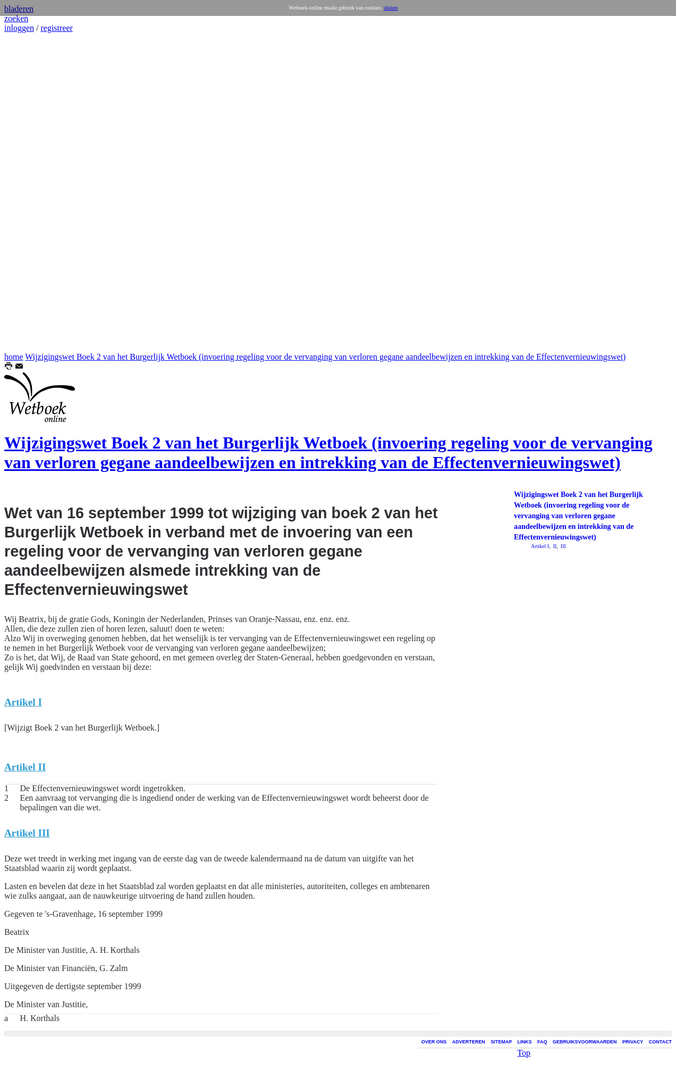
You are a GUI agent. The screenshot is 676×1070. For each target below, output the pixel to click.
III (562, 546)
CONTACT (660, 1041)
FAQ (542, 1041)
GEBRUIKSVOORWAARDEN (584, 1041)
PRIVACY (632, 1041)
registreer (56, 27)
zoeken (16, 18)
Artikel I (540, 546)
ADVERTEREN (468, 1041)
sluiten (391, 8)
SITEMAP (501, 1041)
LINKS (525, 1041)
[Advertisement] (36, 192)
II (554, 546)
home (13, 356)
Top (523, 1051)
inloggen (19, 27)
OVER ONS (434, 1041)
